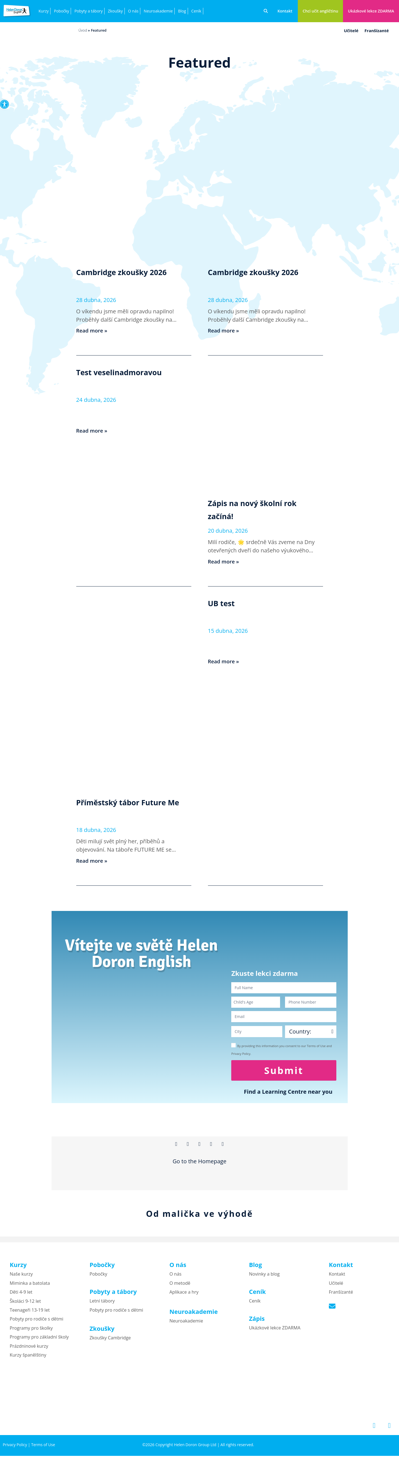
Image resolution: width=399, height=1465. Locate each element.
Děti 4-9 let (21, 1295)
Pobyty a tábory (88, 11)
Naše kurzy (21, 1277)
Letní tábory (102, 1304)
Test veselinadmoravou (131, 371)
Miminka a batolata (30, 1286)
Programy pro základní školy (39, 1340)
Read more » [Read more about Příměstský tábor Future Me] (93, 860)
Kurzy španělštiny (28, 1358)
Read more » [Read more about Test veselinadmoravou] (93, 430)
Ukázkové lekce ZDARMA (274, 1331)
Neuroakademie (158, 11)
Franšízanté (377, 30)
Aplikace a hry (184, 1295)
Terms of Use (43, 1448)
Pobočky (61, 11)
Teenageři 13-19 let (30, 1313)
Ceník (196, 11)
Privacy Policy (15, 1448)
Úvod (82, 30)
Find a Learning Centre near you (288, 1091)
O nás (133, 11)
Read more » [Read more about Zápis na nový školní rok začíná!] (225, 561)
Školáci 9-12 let (25, 1304)
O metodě (179, 1286)
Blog (182, 11)
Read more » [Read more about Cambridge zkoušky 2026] (93, 330)
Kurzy (44, 11)
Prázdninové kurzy (29, 1349)
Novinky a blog (264, 1277)
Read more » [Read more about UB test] (225, 661)
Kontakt (337, 1277)
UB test (225, 602)
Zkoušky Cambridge (110, 1341)
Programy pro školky (31, 1331)
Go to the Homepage (200, 1165)
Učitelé (351, 30)
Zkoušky (115, 11)
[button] (4, 104)
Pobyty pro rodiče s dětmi (36, 1322)
